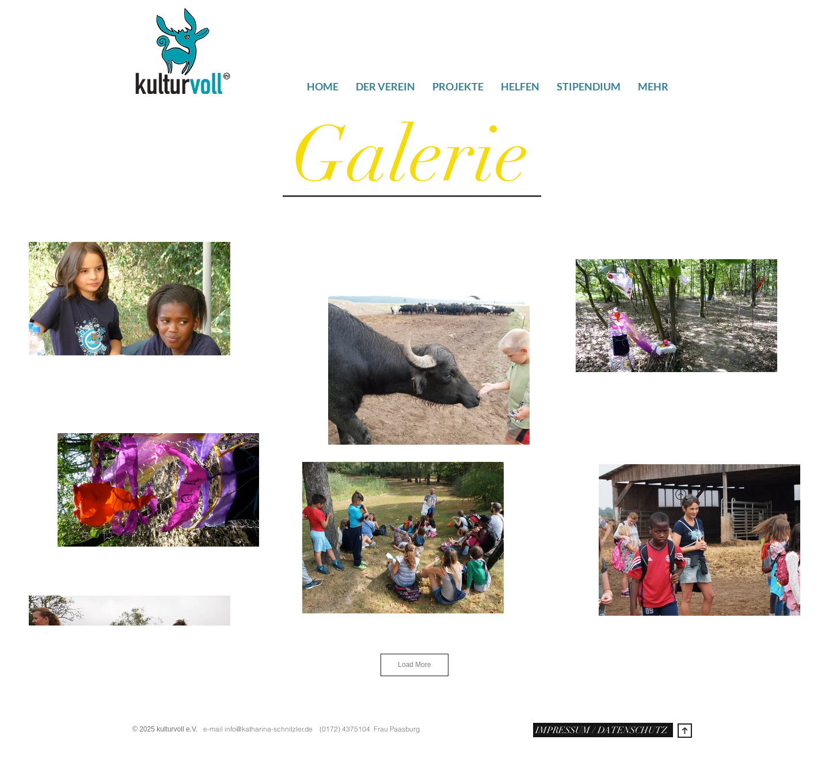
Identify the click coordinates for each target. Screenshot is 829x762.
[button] (653, 84)
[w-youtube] (621, 712)
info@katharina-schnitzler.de (269, 729)
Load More (414, 665)
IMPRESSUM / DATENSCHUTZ (600, 730)
